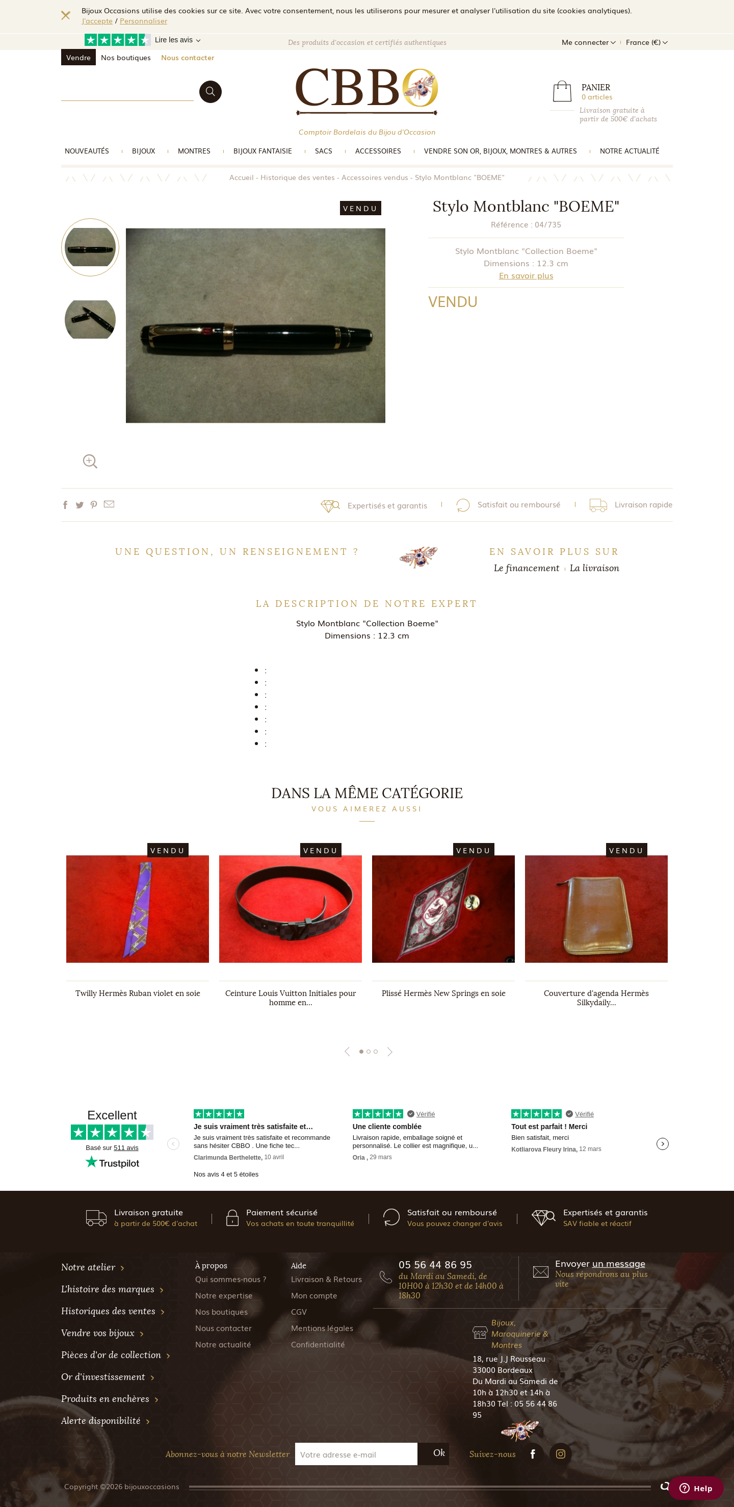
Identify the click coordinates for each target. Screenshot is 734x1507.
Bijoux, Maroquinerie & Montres (519, 1333)
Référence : (512, 223)
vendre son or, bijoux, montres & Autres (500, 151)
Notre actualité (630, 151)
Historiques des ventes (113, 1311)
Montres (194, 151)
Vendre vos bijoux (102, 1333)
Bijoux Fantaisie (262, 151)
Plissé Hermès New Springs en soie (444, 993)
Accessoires (378, 151)
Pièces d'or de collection (116, 1355)
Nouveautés (87, 151)
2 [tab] (368, 1052)
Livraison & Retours (326, 1278)
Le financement (527, 568)
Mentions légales (322, 1327)
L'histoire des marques (112, 1289)
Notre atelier (93, 1267)
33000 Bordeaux (503, 1369)
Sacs (323, 151)
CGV (299, 1311)
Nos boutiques (126, 57)
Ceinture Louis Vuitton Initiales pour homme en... (290, 998)
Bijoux (143, 151)
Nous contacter (187, 57)
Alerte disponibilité (105, 1420)
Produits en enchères (110, 1398)
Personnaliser (143, 20)
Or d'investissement (108, 1377)
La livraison (594, 568)
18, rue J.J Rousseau (509, 1358)
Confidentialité (318, 1343)
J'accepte (97, 20)
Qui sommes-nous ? (231, 1278)
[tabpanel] (137, 932)
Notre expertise (224, 1294)
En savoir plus (526, 275)
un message (618, 1262)
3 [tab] (376, 1052)
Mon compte (314, 1294)
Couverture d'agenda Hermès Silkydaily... (596, 998)
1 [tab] (361, 1052)
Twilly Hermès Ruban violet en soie (137, 993)
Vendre (78, 57)
